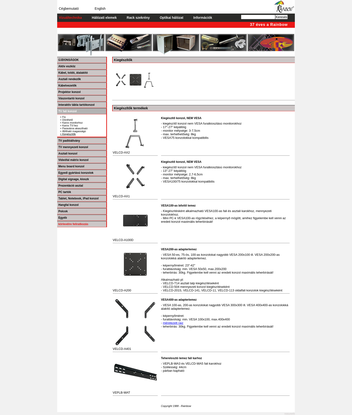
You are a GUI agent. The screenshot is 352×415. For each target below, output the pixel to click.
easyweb (290, 413)
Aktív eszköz (66, 66)
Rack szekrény (138, 17)
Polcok (63, 211)
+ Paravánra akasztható (74, 128)
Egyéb (62, 217)
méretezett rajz (173, 323)
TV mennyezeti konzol (73, 147)
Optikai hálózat (171, 17)
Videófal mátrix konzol (73, 160)
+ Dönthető (66, 119)
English (100, 8)
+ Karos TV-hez (69, 125)
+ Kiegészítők (68, 134)
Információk (202, 17)
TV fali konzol (67, 111)
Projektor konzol (69, 92)
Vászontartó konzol (71, 98)
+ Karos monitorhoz (71, 122)
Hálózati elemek (104, 17)
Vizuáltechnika (70, 17)
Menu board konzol (71, 166)
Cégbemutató (69, 8)
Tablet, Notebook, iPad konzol (78, 198)
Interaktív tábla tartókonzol (76, 104)
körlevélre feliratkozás (73, 224)
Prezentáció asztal (70, 185)
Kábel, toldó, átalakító (73, 72)
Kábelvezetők (67, 85)
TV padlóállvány (69, 140)
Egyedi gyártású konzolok (75, 172)
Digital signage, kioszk (73, 179)
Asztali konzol (67, 153)
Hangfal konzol (68, 205)
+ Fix (63, 117)
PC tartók (64, 192)
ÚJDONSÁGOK (68, 60)
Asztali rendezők (69, 79)
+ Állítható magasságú (73, 131)
